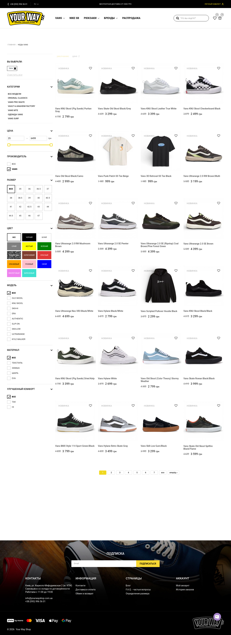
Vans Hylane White (107, 428)
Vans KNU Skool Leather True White (158, 158)
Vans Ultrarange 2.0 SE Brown (198, 293)
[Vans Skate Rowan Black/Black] (204, 403)
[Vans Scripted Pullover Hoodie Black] (161, 335)
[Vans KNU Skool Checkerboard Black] (204, 133)
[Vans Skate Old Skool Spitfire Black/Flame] (204, 470)
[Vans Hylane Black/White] (118, 335)
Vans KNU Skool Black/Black (198, 361)
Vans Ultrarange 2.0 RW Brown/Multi (202, 226)
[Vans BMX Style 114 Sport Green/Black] (75, 470)
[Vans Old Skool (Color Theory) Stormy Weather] (161, 403)
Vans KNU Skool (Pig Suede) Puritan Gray (73, 160)
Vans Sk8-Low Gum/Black (154, 496)
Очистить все (14, 122)
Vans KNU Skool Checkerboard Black (202, 158)
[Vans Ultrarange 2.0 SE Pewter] (118, 268)
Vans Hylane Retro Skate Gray (113, 496)
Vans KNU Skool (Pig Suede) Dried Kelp (74, 428)
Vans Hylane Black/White (110, 361)
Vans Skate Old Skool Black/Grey (114, 158)
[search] (191, 18)
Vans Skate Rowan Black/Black (199, 428)
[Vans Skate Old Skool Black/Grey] (118, 133)
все (162, 522)
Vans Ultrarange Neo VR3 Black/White (74, 361)
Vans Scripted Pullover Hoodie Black (159, 361)
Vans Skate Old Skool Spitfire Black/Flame (198, 497)
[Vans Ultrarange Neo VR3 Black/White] (75, 335)
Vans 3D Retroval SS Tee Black (156, 226)
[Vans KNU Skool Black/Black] (204, 335)
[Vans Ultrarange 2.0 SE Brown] (204, 268)
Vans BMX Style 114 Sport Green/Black (74, 496)
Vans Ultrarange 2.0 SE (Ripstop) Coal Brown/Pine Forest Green (160, 295)
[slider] (8, 193)
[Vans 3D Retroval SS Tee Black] (161, 200)
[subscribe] (115, 563)
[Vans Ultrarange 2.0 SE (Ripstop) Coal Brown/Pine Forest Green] (161, 268)
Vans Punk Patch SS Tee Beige (113, 226)
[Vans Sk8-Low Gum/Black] (161, 470)
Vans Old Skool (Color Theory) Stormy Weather (160, 430)
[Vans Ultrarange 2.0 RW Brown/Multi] (204, 200)
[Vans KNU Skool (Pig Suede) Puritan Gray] (75, 133)
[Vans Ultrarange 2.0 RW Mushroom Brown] (75, 268)
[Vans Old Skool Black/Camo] (75, 200)
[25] (15, 186)
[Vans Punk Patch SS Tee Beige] (118, 200)
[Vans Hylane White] (118, 403)
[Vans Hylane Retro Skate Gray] (118, 470)
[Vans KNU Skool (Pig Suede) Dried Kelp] (75, 403)
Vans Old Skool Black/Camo (69, 226)
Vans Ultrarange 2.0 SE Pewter (113, 293)
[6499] (38, 186)
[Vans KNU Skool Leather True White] (161, 133)
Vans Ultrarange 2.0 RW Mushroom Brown (72, 295)
